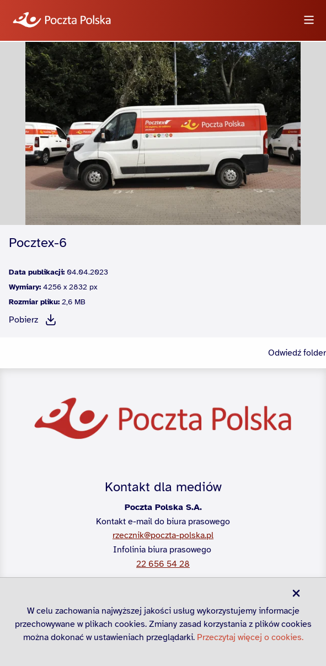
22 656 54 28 (163, 564)
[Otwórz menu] (309, 21)
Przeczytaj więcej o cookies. (250, 637)
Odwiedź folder (297, 352)
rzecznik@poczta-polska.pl (163, 535)
